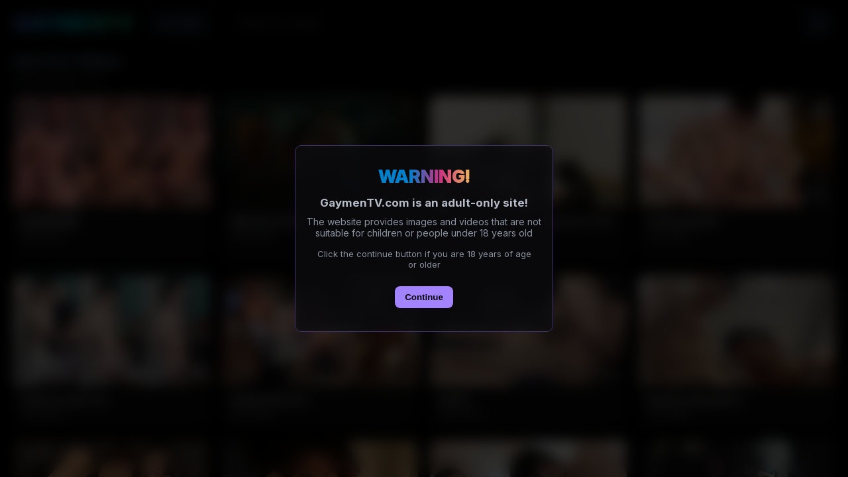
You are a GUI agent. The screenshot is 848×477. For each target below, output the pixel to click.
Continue (424, 297)
